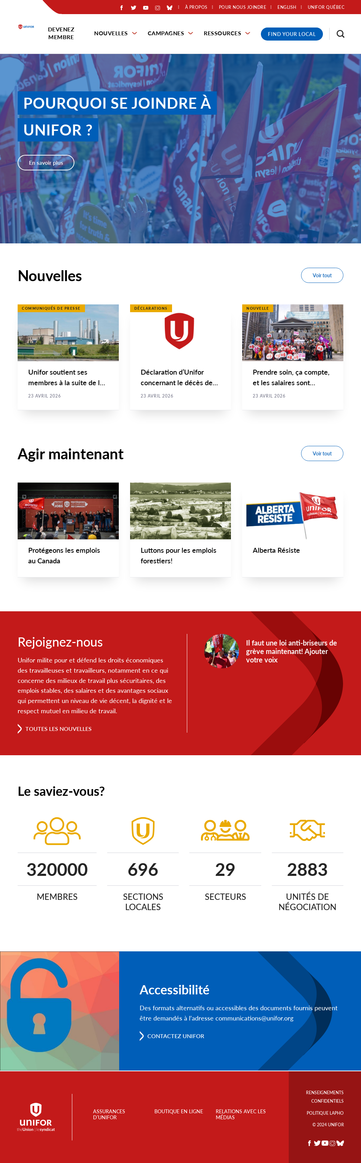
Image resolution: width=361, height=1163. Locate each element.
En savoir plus (46, 162)
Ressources (222, 33)
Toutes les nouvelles (58, 729)
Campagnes (166, 33)
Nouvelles (111, 33)
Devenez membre (61, 33)
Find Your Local (292, 34)
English (286, 7)
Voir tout (322, 275)
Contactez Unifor (175, 1036)
